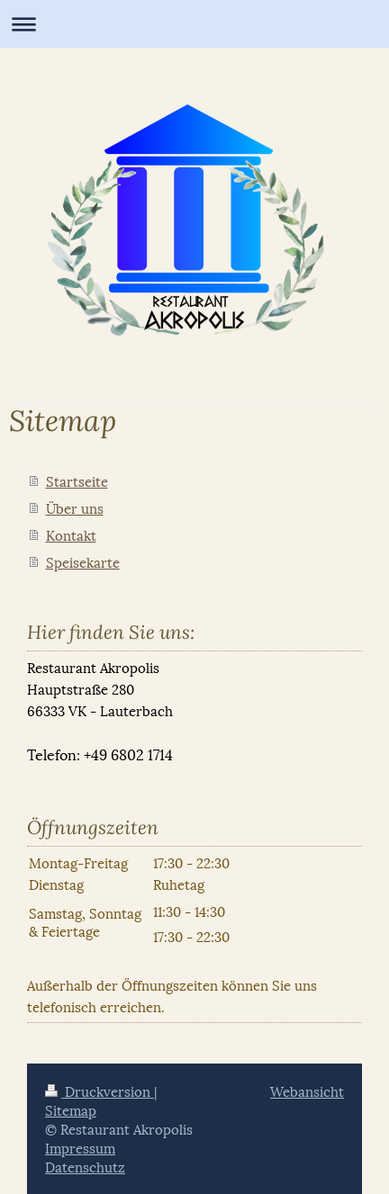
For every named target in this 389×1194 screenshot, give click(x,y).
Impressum (80, 1147)
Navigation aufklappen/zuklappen (194, 23)
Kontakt (71, 534)
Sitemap (70, 1109)
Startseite (77, 480)
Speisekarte (83, 561)
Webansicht (307, 1090)
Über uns (75, 507)
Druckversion (99, 1090)
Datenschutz (85, 1166)
